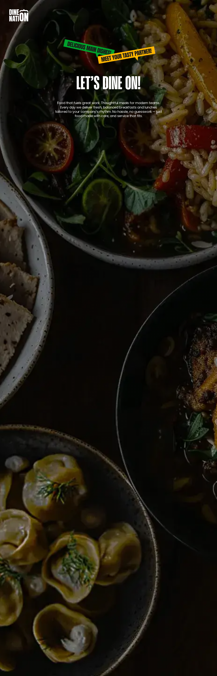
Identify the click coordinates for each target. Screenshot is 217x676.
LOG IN (196, 15)
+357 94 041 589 (164, 15)
